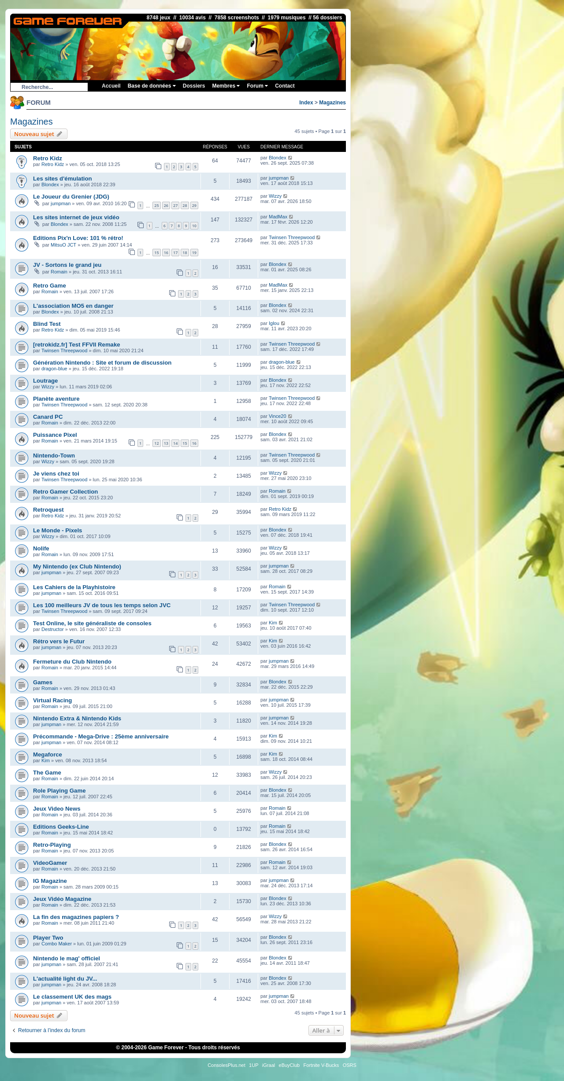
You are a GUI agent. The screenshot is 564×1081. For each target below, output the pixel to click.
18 (184, 252)
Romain (59, 271)
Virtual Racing (52, 700)
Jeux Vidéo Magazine (62, 899)
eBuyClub (289, 1065)
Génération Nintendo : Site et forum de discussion (102, 362)
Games (42, 682)
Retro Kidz (47, 158)
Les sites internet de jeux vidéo (76, 217)
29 (194, 205)
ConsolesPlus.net (226, 1065)
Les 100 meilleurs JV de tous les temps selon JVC (102, 605)
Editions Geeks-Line (61, 826)
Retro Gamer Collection (65, 491)
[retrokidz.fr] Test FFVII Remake (76, 344)
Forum (257, 86)
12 (156, 443)
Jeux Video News (57, 808)
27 (175, 205)
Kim (273, 622)
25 (156, 205)
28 (184, 205)
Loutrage (45, 380)
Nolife (41, 548)
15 (156, 252)
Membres (226, 86)
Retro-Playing (52, 844)
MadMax (278, 216)
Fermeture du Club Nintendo (72, 661)
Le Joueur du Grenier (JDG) (71, 196)
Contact (285, 86)
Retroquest (48, 509)
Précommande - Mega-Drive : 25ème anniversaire (101, 736)
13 (166, 443)
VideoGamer (50, 863)
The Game (47, 772)
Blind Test (47, 324)
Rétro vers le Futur (59, 641)
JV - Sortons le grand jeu (67, 265)
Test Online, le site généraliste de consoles (92, 623)
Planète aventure (56, 398)
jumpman (279, 178)
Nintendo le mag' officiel (66, 958)
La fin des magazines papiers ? (76, 917)
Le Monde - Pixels (57, 530)
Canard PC (48, 416)
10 (194, 226)
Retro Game (49, 285)
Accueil (111, 86)
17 (175, 252)
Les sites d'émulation (62, 178)
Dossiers (194, 86)
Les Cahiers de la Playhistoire (74, 587)
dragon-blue (54, 368)
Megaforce (47, 754)
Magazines (332, 103)
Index (306, 103)
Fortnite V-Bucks (321, 1065)
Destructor (52, 629)
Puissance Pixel (55, 435)
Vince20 (277, 416)
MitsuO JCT (63, 244)
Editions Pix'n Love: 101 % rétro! (78, 238)
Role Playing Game (59, 790)
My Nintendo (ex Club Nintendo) (77, 566)
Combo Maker (56, 943)
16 (166, 252)
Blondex (277, 157)
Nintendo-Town (54, 455)
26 (166, 205)
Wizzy (275, 196)
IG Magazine (50, 881)
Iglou (274, 323)
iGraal (268, 1065)
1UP (253, 1065)
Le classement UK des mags (72, 996)
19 (194, 252)
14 (175, 443)
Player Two (48, 937)
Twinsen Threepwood (292, 237)
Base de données (152, 86)
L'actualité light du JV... (65, 978)
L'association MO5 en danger (73, 306)
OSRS (349, 1065)
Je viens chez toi (56, 473)
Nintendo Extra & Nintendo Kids (77, 718)
